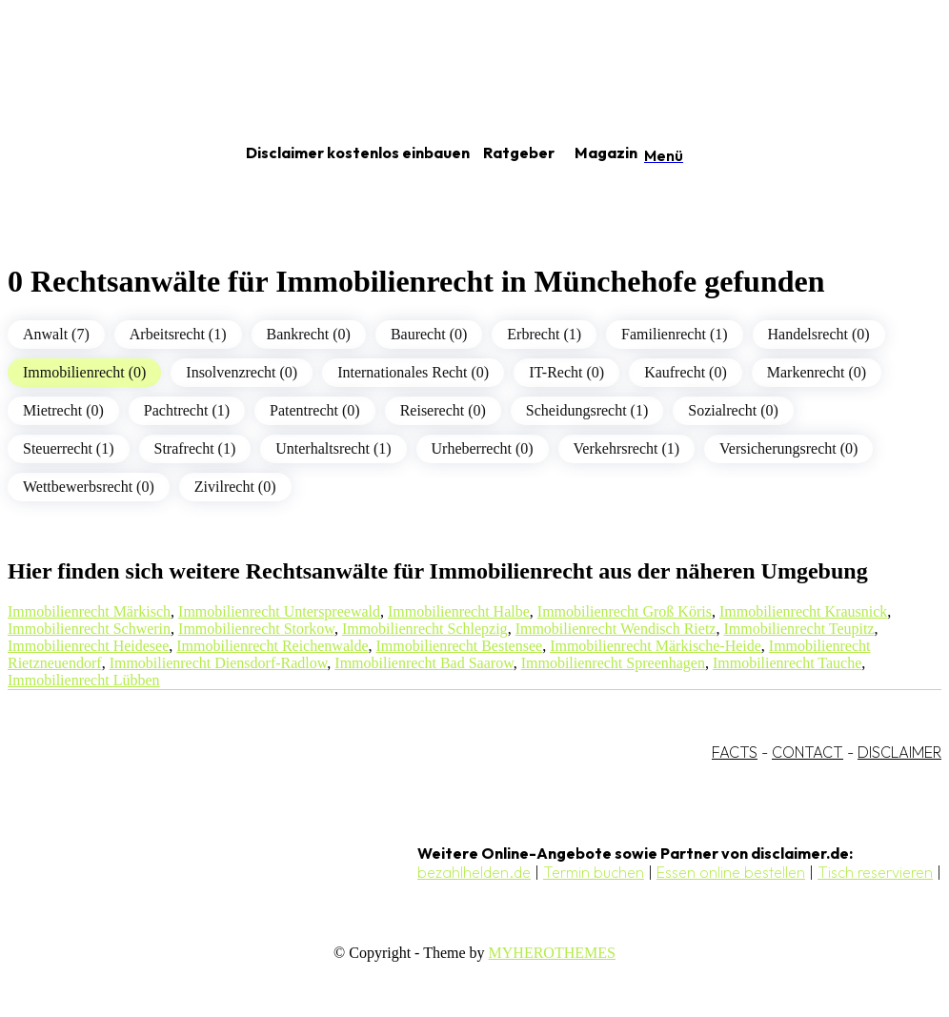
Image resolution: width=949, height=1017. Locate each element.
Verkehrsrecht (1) (627, 448)
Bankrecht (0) (309, 334)
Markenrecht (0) (816, 372)
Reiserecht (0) (443, 410)
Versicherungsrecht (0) (788, 448)
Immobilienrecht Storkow (256, 628)
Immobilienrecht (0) (84, 372)
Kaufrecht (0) (685, 372)
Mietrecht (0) (63, 410)
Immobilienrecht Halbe (459, 611)
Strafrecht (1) (195, 448)
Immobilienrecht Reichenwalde (272, 646)
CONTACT (807, 752)
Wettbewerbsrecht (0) (88, 486)
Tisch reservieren (875, 872)
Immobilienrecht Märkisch (89, 611)
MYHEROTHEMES (552, 953)
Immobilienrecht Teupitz (798, 628)
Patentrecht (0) (315, 410)
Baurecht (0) (429, 334)
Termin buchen (593, 872)
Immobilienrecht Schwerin (89, 628)
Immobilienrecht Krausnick (803, 611)
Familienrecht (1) (674, 334)
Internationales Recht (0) (413, 372)
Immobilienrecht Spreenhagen (613, 663)
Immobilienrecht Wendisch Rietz (616, 628)
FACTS (734, 752)
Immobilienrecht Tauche (787, 663)
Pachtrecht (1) (187, 410)
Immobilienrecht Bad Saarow (423, 663)
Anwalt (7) (56, 334)
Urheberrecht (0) (483, 448)
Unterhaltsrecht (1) (333, 448)
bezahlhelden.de (474, 872)
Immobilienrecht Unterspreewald (279, 611)
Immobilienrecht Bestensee (459, 646)
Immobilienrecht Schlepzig (425, 628)
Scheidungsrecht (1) (587, 410)
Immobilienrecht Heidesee (88, 646)
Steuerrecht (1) (68, 448)
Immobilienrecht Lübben (84, 680)
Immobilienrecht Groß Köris (624, 611)
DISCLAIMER (899, 752)
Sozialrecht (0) (733, 410)
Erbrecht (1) (544, 334)
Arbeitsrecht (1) (178, 334)
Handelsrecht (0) (819, 334)
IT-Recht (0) (566, 372)
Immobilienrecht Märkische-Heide (655, 646)
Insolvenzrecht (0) (241, 372)
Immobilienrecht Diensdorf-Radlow (219, 663)
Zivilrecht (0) (235, 486)
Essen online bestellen (730, 872)
